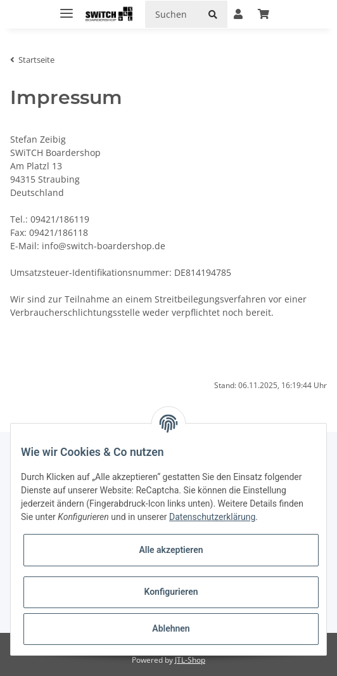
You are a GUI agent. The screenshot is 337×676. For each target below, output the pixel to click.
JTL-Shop (190, 659)
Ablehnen (170, 628)
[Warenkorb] (263, 14)
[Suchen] (171, 14)
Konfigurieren (171, 592)
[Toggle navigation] (66, 8)
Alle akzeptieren (171, 550)
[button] (238, 14)
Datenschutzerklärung (212, 517)
